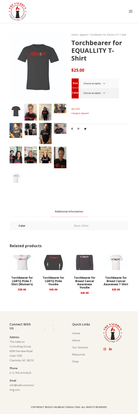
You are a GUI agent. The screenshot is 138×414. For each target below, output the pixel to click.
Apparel (84, 34)
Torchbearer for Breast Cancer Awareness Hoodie (84, 282)
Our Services (80, 347)
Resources (78, 354)
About (76, 340)
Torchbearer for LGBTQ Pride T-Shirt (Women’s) (22, 281)
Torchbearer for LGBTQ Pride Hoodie (53, 281)
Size (75, 83)
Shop (75, 361)
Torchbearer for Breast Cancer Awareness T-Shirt (116, 281)
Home (74, 34)
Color (75, 92)
